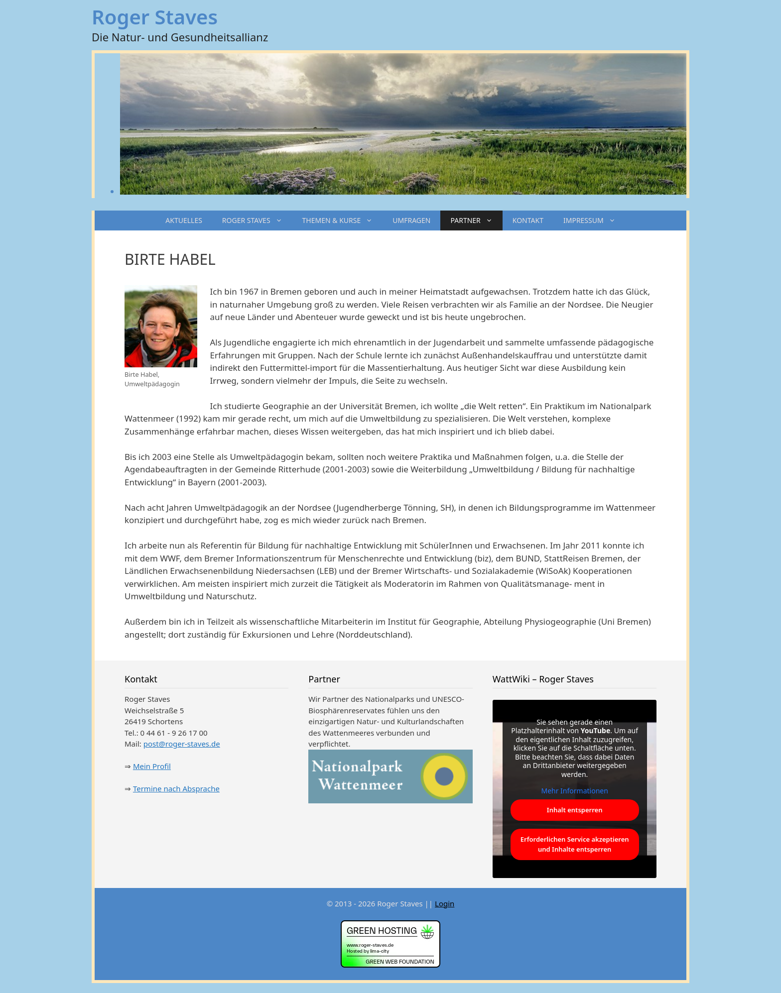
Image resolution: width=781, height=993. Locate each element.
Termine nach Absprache (176, 788)
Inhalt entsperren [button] (575, 809)
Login (444, 903)
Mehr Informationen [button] (574, 790)
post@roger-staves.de (181, 744)
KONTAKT (528, 220)
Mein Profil (152, 766)
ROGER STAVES (257, 220)
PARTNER (476, 220)
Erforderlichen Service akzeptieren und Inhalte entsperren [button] (574, 844)
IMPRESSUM (594, 220)
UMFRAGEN (411, 220)
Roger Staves (155, 16)
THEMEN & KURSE (342, 220)
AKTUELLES (183, 220)
